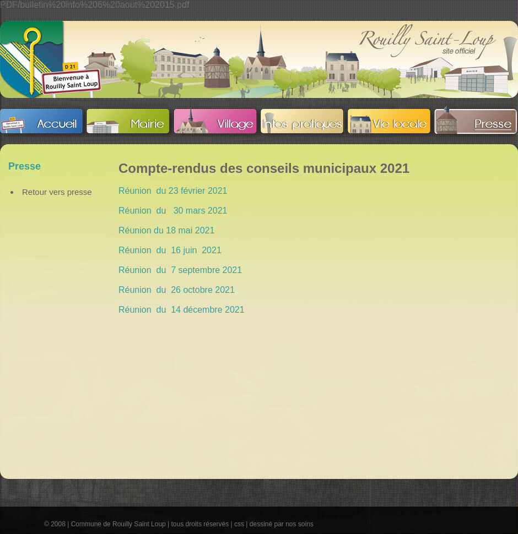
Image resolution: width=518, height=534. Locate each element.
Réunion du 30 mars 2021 (172, 210)
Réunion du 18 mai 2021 (166, 230)
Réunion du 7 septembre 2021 (180, 270)
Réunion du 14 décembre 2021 (181, 309)
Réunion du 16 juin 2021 (170, 250)
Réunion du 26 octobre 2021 (176, 290)
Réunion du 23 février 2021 (172, 190)
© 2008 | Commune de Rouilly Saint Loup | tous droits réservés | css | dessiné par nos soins (179, 524)
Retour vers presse (57, 192)
